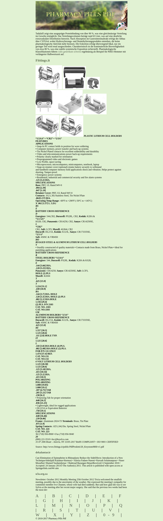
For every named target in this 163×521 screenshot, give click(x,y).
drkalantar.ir (43, 452)
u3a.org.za (42, 473)
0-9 (110, 515)
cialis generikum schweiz (69, 51)
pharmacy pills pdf (86, 10)
